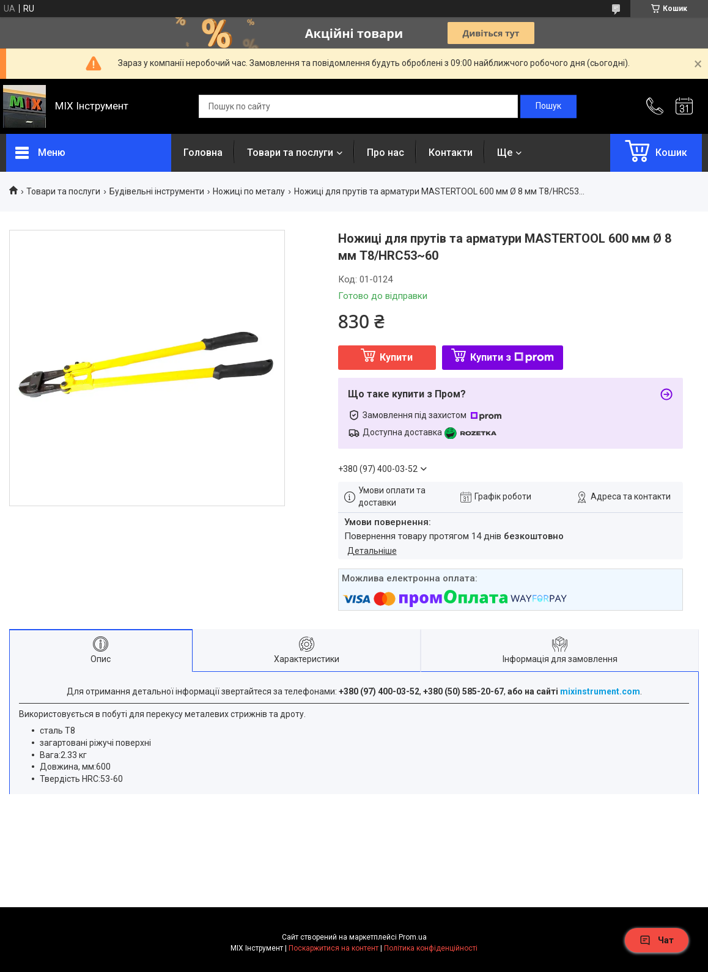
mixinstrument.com (600, 691)
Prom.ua (413, 937)
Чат (657, 940)
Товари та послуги (290, 152)
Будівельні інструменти (156, 191)
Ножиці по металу (249, 191)
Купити (396, 357)
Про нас (385, 152)
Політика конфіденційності (431, 948)
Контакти (451, 152)
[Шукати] (548, 106)
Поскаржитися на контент (333, 948)
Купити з (512, 357)
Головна (203, 152)
